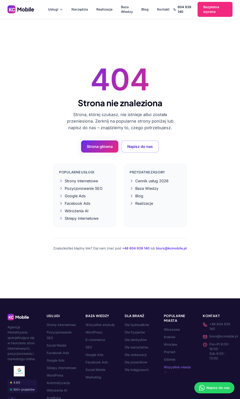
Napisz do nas (140, 146)
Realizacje (104, 9)
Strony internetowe (61, 325)
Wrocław (170, 344)
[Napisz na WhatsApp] (214, 387)
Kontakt (163, 9)
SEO (89, 347)
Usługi (55, 9)
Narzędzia (79, 9)
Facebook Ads (58, 353)
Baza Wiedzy (127, 9)
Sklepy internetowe (61, 368)
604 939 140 (182, 9)
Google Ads (55, 360)
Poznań (169, 352)
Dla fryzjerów (135, 332)
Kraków (169, 337)
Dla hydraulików (137, 325)
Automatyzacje (58, 383)
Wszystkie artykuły (100, 325)
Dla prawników (136, 362)
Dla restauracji (135, 355)
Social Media (56, 345)
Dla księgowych (137, 370)
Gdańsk (170, 359)
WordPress (55, 375)
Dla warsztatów (136, 347)
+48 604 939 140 (136, 248)
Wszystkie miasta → (177, 369)
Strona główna (100, 146)
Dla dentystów (136, 340)
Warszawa (172, 329)
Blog (145, 9)
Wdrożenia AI (57, 390)
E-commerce (95, 340)
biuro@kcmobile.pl (171, 248)
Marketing (93, 377)
